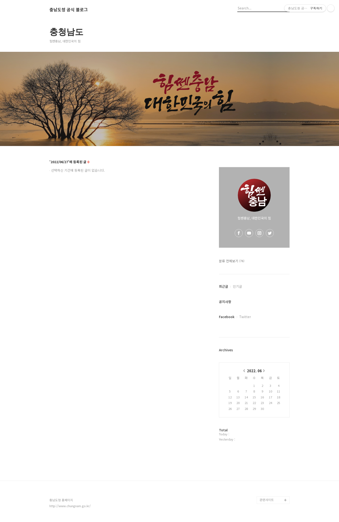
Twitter (245, 316)
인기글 (237, 286)
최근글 (223, 286)
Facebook (226, 316)
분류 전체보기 (231, 261)
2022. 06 (254, 370)
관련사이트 (267, 500)
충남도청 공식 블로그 (68, 9)
